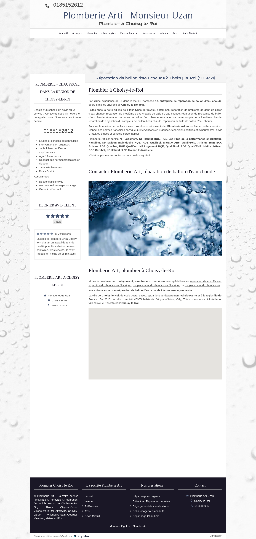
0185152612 (68, 5)
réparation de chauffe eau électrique (110, 285)
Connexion (215, 535)
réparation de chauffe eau (206, 281)
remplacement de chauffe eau (202, 285)
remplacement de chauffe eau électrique (156, 285)
